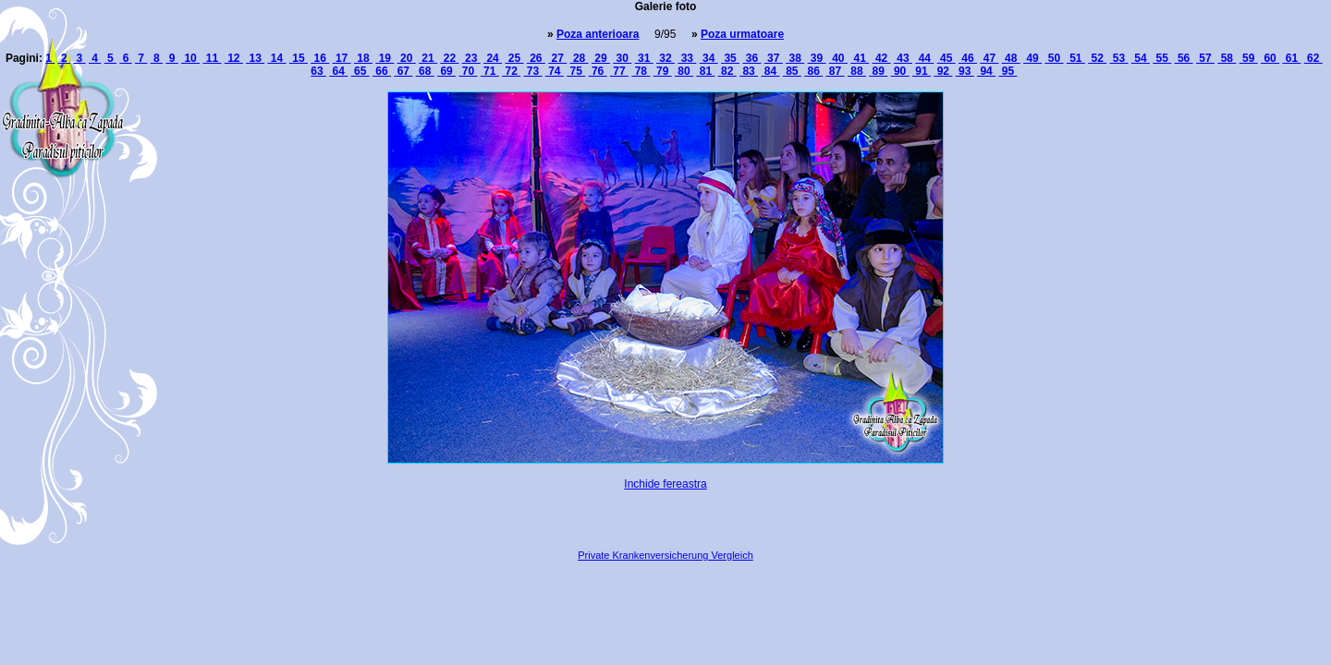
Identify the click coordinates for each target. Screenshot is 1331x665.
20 (406, 58)
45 (946, 58)
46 (968, 58)
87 (835, 71)
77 (619, 71)
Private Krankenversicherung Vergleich (665, 555)
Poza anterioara (597, 34)
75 (576, 71)
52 (1097, 58)
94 (986, 71)
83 (748, 71)
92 (943, 71)
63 (318, 71)
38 (795, 58)
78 (640, 71)
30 (622, 58)
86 (813, 71)
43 (903, 58)
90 (900, 71)
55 (1162, 58)
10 (190, 58)
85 (792, 71)
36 (751, 58)
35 (730, 58)
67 (403, 71)
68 (425, 71)
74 (554, 71)
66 (381, 71)
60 (1270, 58)
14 (277, 58)
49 (1032, 58)
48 (1011, 58)
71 (490, 71)
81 (705, 71)
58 (1226, 58)
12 (234, 58)
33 (687, 58)
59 (1248, 58)
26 (536, 58)
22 (449, 58)
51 (1076, 58)
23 (471, 58)
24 (492, 58)
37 (773, 58)
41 (859, 58)
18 (363, 58)
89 (878, 71)
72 (511, 71)
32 (665, 58)
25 (514, 58)
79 (662, 71)
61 (1291, 58)
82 (727, 71)
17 (342, 58)
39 (817, 58)
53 (1119, 58)
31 (644, 58)
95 (1007, 71)
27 (557, 58)
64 (338, 71)
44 (924, 58)
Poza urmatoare (742, 34)
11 (211, 58)
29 (601, 58)
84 (770, 71)
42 (882, 58)
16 (320, 58)
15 (298, 58)
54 (1140, 58)
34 (709, 58)
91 (921, 71)
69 (446, 71)
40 (838, 58)
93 (965, 71)
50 (1053, 58)
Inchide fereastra (665, 484)
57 (1205, 58)
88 (857, 71)
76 (598, 71)
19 (384, 58)
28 (579, 58)
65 (360, 71)
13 (255, 58)
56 (1184, 58)
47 (989, 58)
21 (428, 58)
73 (533, 71)
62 (1313, 58)
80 (684, 71)
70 (467, 71)
